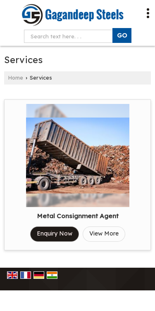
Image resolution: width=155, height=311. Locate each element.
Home (15, 77)
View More (104, 233)
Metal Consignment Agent (78, 216)
